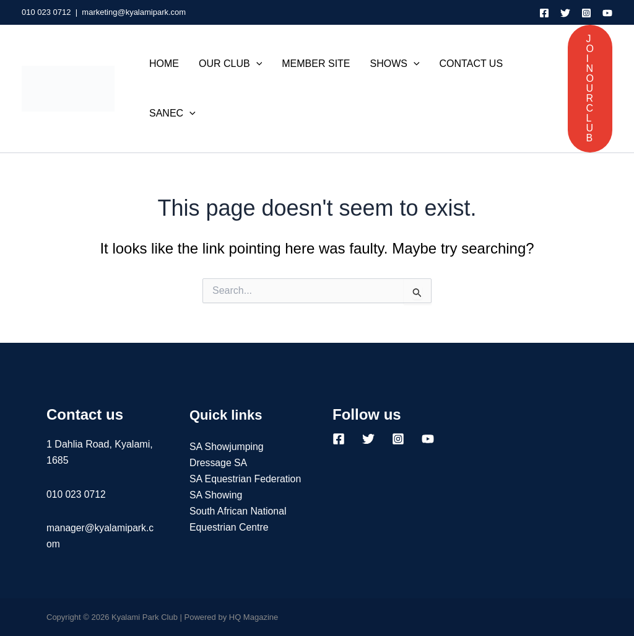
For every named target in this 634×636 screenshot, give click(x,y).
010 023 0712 (46, 12)
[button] (590, 88)
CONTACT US (471, 63)
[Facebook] (544, 13)
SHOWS (395, 64)
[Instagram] (586, 13)
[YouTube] (607, 13)
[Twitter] (565, 13)
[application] (256, 64)
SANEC (172, 113)
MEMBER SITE (316, 63)
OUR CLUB (230, 64)
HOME (164, 63)
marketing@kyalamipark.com (134, 12)
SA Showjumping (226, 446)
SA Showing (216, 511)
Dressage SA (218, 462)
